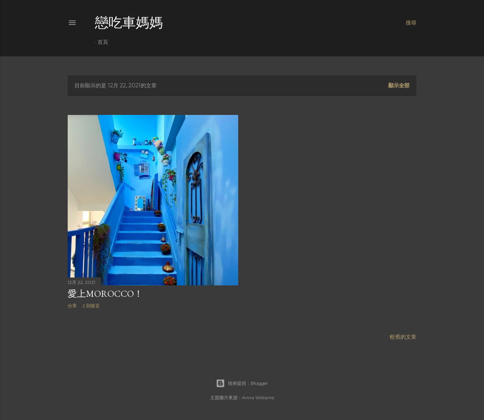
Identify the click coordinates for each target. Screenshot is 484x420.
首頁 (103, 42)
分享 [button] (72, 305)
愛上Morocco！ (105, 293)
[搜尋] (411, 23)
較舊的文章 (403, 336)
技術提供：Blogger (242, 383)
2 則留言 (91, 305)
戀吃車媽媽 (129, 22)
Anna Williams (258, 397)
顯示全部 (399, 85)
